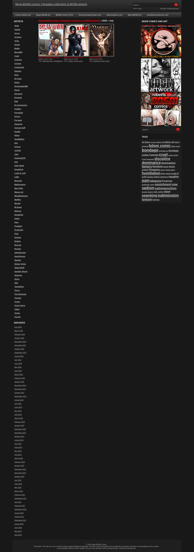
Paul (16, 222)
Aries (16, 41)
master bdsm (153, 177)
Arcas (17, 33)
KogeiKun (18, 169)
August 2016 (18, 524)
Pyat (16, 234)
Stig (16, 283)
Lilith (16, 177)
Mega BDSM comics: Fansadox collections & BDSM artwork (51, 4)
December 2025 (20, 342)
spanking (149, 195)
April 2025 (18, 371)
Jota (16, 154)
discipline (162, 159)
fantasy (147, 166)
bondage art (163, 151)
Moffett (17, 200)
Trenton (17, 298)
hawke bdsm (170, 170)
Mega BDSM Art (43, 15)
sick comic (158, 192)
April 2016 (18, 535)
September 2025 (20, 353)
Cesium (17, 64)
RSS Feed (163, 8)
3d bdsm (146, 142)
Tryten (17, 302)
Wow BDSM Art (134, 15)
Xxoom (17, 317)
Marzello (18, 181)
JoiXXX (17, 150)
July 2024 (17, 404)
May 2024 (18, 411)
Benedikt (18, 52)
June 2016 (18, 528)
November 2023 (20, 433)
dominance (96, 61)
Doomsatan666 (21, 86)
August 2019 (18, 513)
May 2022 (18, 488)
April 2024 (18, 415)
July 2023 (17, 444)
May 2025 (18, 367)
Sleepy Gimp (20, 264)
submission (168, 195)
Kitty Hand (19, 166)
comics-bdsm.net (23, 15)
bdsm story (175, 146)
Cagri (16, 56)
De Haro (18, 79)
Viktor (17, 309)
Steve (16, 279)
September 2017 (20, 520)
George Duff (19, 128)
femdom (158, 166)
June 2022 (18, 484)
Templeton (19, 287)
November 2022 (20, 473)
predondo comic (148, 185)
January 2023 (19, 466)
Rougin (17, 249)
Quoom (17, 237)
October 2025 (19, 349)
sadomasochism (165, 188)
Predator (18, 226)
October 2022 (19, 477)
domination (168, 162)
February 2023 (19, 462)
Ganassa (18, 124)
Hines (17, 135)
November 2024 (20, 389)
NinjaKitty (18, 215)
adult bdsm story (47, 61)
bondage (150, 150)
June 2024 (18, 407)
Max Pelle (18, 188)
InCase (17, 147)
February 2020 (19, 506)
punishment (163, 184)
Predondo (18, 230)
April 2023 (18, 455)
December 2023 (20, 429)
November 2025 (20, 345)
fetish (165, 167)
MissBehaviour (21, 196)
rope (175, 184)
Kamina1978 (19, 158)
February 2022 (19, 495)
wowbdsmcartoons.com (157, 15)
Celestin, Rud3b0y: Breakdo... (49, 57)
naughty (174, 176)
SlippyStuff (19, 268)
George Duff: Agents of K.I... (74, 57)
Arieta (17, 45)
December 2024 (20, 385)
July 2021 (17, 502)
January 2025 (19, 382)
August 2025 (18, 356)
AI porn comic (78, 61)
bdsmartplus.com (114, 15)
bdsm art (169, 142)
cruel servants (148, 159)
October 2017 (19, 517)
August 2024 (18, 400)
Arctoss (17, 37)
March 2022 (18, 491)
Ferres (17, 116)
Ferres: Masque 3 (95, 57)
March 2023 (18, 458)
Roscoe (17, 245)
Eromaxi (18, 98)
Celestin (18, 60)
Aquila (17, 29)
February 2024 (19, 422)
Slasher (17, 260)
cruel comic (173, 155)
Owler (17, 219)
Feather (17, 109)
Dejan (17, 82)
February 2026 (19, 334)
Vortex (17, 313)
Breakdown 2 (58, 61)
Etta (16, 101)
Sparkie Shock (20, 271)
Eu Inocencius (20, 105)
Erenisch (18, 94)
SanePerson (19, 256)
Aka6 (16, 26)
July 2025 (17, 360)
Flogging (154, 169)
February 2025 (19, 378)
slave (167, 191)
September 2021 (20, 498)
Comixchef (19, 67)
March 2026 (18, 331)
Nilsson (17, 211)
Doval (17, 90)
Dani (16, 75)
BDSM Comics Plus (64, 15)
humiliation (151, 173)
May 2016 (18, 531)
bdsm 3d (160, 142)
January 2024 (19, 426)
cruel (163, 154)
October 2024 (19, 393)
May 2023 (18, 451)
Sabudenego (20, 253)
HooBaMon (19, 139)
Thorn (17, 290)
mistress (164, 177)
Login (139, 8)
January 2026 (19, 338)
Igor (16, 143)
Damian (17, 71)
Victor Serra (19, 305)
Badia (17, 48)
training (155, 200)
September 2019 (20, 509)
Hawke (17, 132)
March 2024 (18, 418)
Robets (17, 241)
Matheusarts (19, 185)
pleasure (155, 180)
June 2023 (18, 447)
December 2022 (20, 469)
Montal (17, 203)
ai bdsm (70, 61)
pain (146, 180)
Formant (18, 120)
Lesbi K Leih (20, 173)
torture (147, 199)
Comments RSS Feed (173, 8)
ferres (103, 61)
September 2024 (20, 396)
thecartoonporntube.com (90, 15)
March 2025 (18, 375)
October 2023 (19, 436)
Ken (16, 162)
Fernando (18, 113)
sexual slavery (147, 192)
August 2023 (18, 440)
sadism (148, 188)
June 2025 (18, 364)
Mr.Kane (18, 207)
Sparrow (18, 275)
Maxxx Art (18, 192)
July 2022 (17, 480)
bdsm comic (160, 146)
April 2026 (18, 327)
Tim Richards (20, 294)
